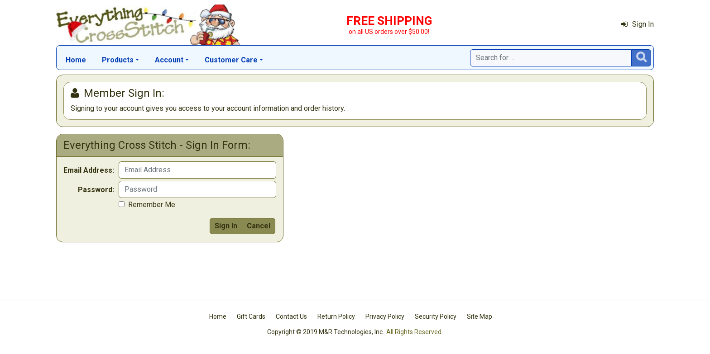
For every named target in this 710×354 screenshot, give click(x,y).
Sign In (637, 24)
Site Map (479, 316)
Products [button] (118, 60)
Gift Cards (251, 316)
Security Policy (435, 316)
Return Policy (336, 316)
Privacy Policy (384, 316)
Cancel (258, 226)
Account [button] (169, 60)
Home (76, 60)
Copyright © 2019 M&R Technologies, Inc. (325, 331)
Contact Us (291, 316)
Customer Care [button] (231, 60)
